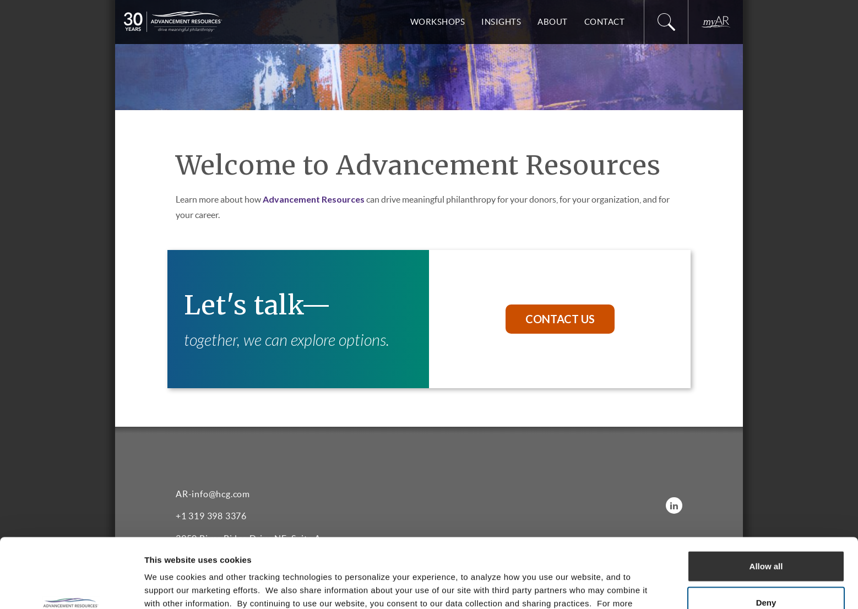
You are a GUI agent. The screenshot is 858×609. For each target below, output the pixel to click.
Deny (766, 537)
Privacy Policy (284, 551)
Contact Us (560, 318)
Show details (578, 587)
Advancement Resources (314, 199)
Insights (501, 21)
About (552, 21)
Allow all (766, 500)
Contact (604, 21)
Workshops (437, 21)
